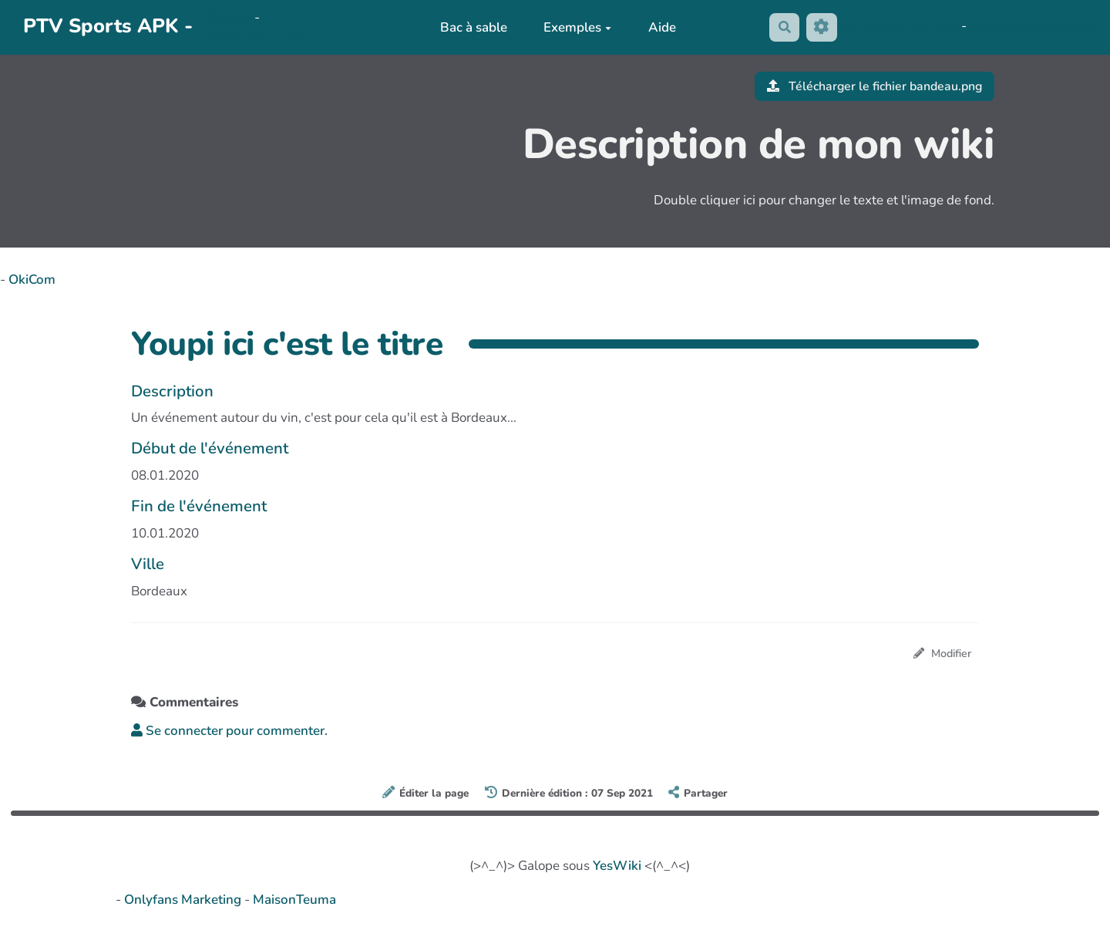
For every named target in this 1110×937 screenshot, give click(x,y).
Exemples (575, 27)
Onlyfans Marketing (184, 900)
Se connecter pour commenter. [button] (229, 732)
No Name (868, 26)
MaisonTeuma (294, 900)
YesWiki (617, 866)
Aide (660, 27)
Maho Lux (929, 26)
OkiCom (229, 17)
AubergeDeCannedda (1034, 26)
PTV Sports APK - (108, 25)
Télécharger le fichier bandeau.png (868, 86)
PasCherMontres (253, 38)
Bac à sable (470, 27)
